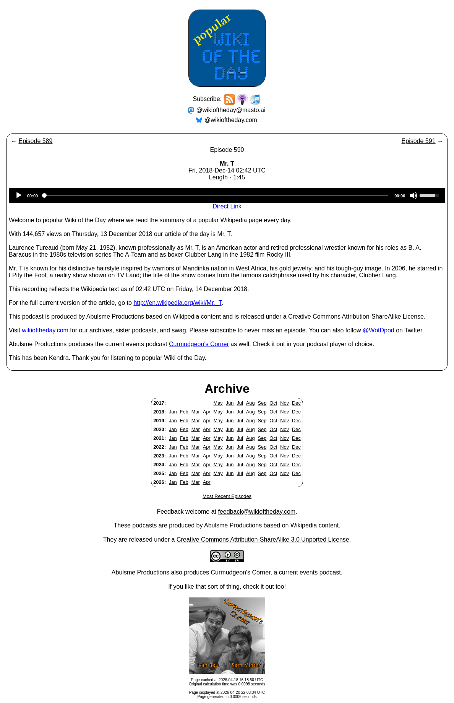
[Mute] (413, 195)
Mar (195, 412)
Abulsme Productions (233, 525)
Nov (284, 403)
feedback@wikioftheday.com (256, 511)
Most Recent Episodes (227, 496)
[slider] (216, 195)
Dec (296, 403)
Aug (250, 403)
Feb (184, 412)
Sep (262, 403)
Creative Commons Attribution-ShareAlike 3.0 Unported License (263, 539)
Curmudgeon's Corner (199, 344)
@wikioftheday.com (230, 120)
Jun (230, 403)
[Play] (19, 195)
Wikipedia (303, 525)
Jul (240, 403)
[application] (227, 195)
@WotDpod (378, 330)
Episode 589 (35, 141)
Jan (173, 412)
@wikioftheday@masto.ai (231, 110)
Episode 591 (419, 141)
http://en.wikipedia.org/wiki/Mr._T (177, 302)
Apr (207, 412)
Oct (273, 403)
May (218, 403)
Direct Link (227, 206)
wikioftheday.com (45, 330)
